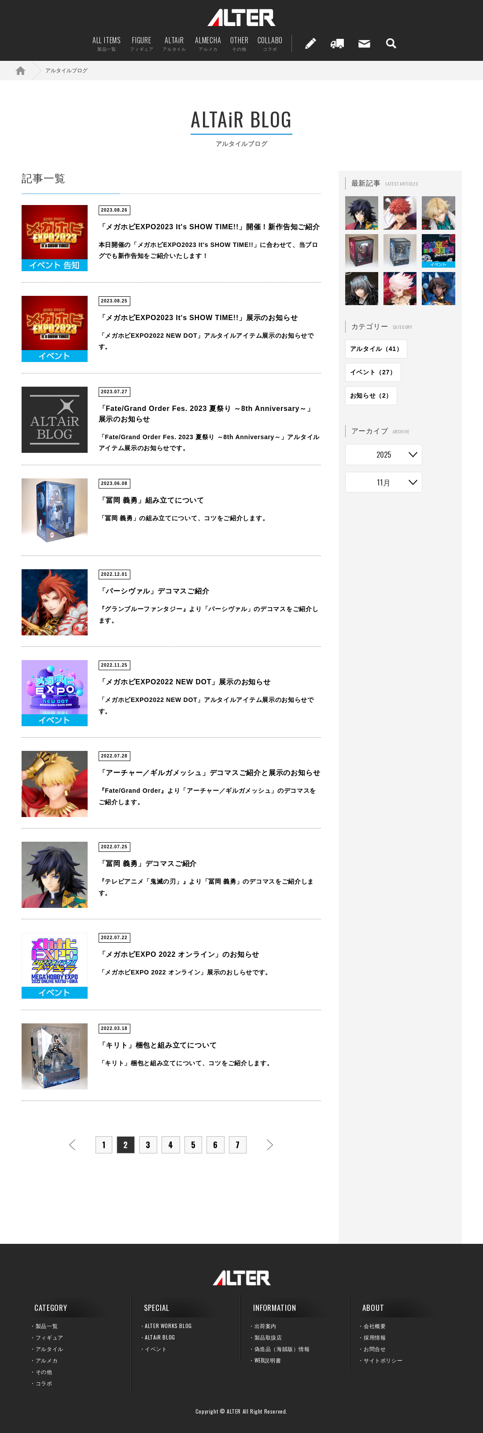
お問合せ (375, 1348)
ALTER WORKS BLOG (168, 1325)
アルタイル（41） (376, 348)
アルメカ (47, 1360)
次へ (270, 1144)
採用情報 (375, 1337)
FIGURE (142, 43)
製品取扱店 (268, 1337)
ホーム (26, 70)
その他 (44, 1371)
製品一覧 (47, 1325)
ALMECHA (208, 43)
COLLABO (270, 43)
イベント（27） (373, 372)
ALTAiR (174, 43)
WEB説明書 (267, 1360)
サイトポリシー (383, 1360)
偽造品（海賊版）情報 (282, 1348)
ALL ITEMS (106, 43)
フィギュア (49, 1337)
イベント (156, 1348)
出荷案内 (337, 43)
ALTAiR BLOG (160, 1337)
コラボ (44, 1383)
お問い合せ (364, 43)
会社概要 (375, 1325)
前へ (72, 1144)
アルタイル (49, 1348)
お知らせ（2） (371, 395)
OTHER (239, 43)
